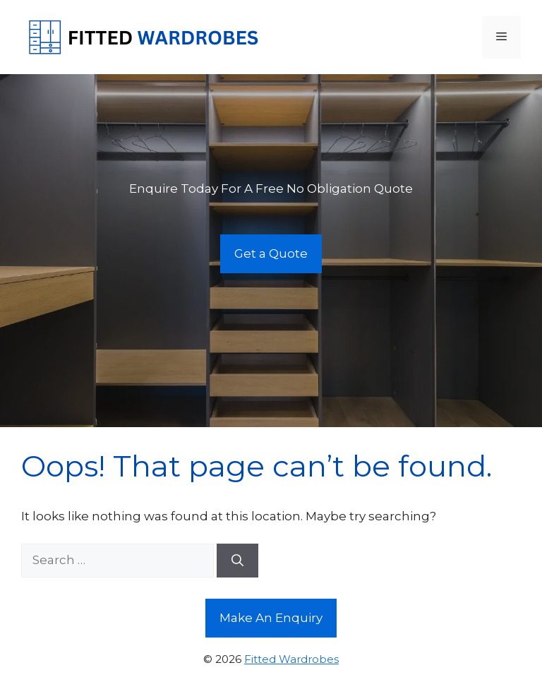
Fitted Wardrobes (291, 659)
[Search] (237, 561)
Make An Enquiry (271, 618)
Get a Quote (271, 253)
